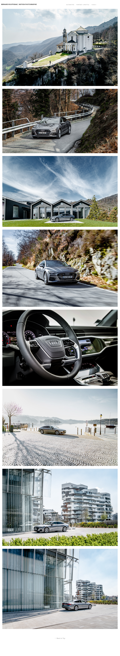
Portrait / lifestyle (82, 5)
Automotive (70, 5)
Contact (94, 4)
